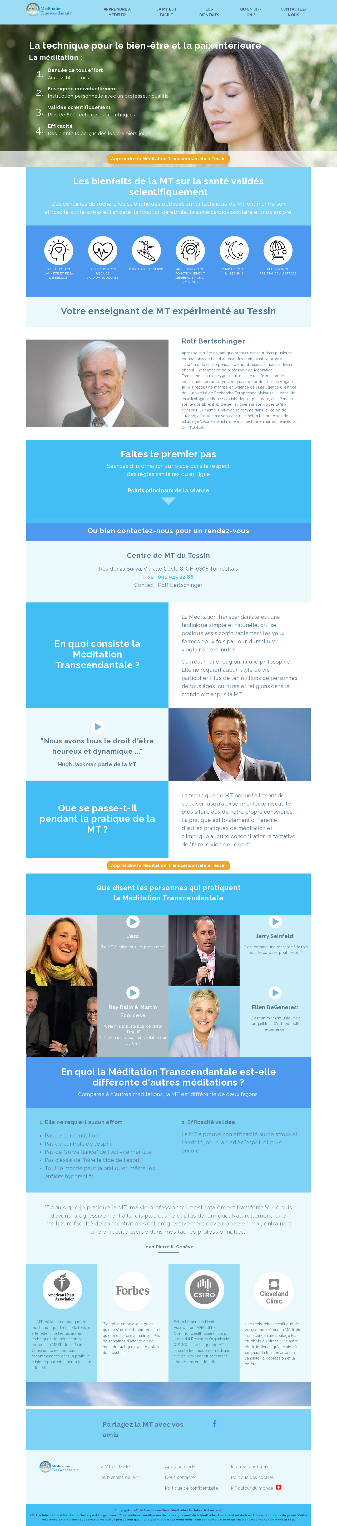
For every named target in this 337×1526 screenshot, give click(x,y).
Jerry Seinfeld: (275, 936)
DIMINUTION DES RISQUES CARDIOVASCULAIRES (102, 273)
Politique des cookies (252, 1477)
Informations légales (251, 1466)
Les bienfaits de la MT (120, 1477)
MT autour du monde (252, 1488)
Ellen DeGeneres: (275, 1007)
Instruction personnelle (75, 96)
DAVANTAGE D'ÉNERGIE (146, 269)
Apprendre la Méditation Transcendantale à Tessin (168, 158)
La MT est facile (114, 1466)
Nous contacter (180, 1477)
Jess (133, 936)
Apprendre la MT (181, 1466)
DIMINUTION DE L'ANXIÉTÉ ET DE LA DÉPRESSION (59, 273)
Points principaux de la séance (168, 490)
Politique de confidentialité (191, 1488)
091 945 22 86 (176, 577)
